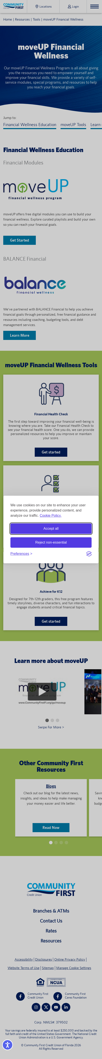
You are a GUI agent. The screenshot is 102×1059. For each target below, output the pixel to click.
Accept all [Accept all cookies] (50, 528)
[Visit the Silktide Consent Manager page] (89, 553)
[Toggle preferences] (21, 554)
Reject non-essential (51, 542)
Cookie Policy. (50, 515)
